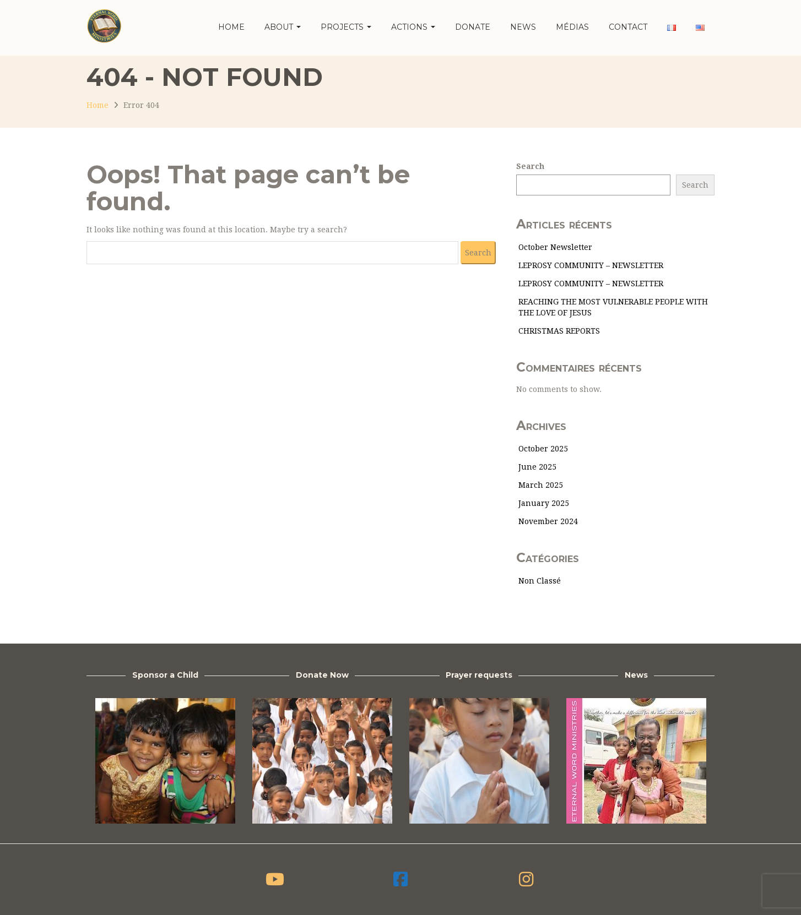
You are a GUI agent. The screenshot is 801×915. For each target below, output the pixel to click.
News (523, 27)
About (282, 27)
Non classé (539, 580)
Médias (572, 27)
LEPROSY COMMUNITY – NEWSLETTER (590, 265)
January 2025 (543, 503)
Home (231, 27)
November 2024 (548, 521)
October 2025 (543, 448)
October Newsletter (555, 247)
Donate (472, 27)
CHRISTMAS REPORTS (559, 330)
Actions (413, 27)
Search (530, 166)
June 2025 (537, 466)
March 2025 (540, 485)
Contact (628, 27)
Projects (346, 27)
